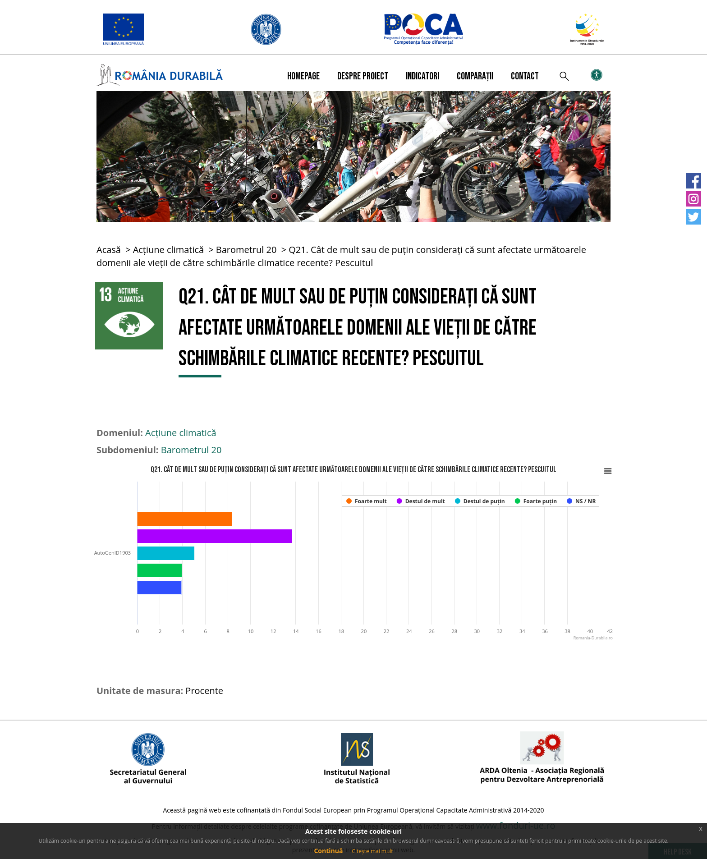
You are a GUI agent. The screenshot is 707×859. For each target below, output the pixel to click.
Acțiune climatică (168, 249)
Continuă (328, 850)
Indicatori (422, 76)
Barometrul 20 (246, 249)
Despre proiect (362, 76)
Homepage (303, 76)
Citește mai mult (372, 851)
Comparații (475, 76)
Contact (525, 76)
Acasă (108, 249)
